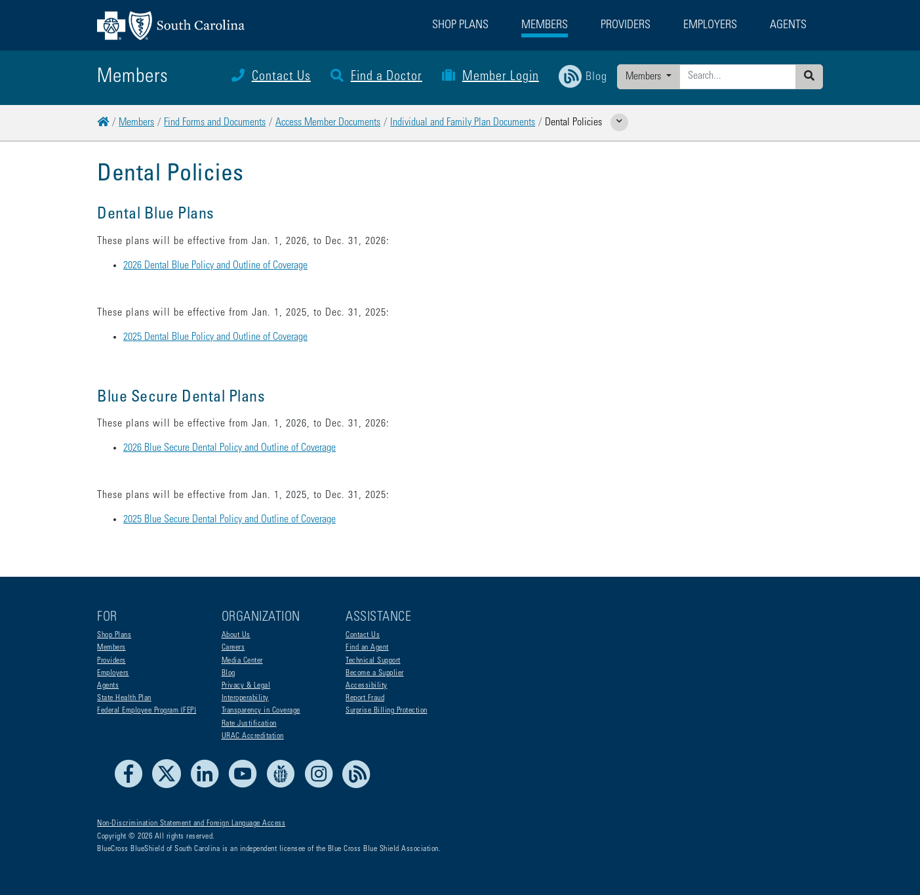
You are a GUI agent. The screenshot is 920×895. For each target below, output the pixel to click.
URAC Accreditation (253, 736)
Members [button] (544, 25)
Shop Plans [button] (460, 25)
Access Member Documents (327, 122)
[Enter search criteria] (737, 76)
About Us (236, 635)
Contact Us (271, 77)
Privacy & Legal (246, 686)
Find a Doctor (376, 77)
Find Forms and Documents (215, 122)
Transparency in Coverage (261, 711)
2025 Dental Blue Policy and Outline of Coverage (215, 337)
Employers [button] (710, 25)
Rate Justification (249, 724)
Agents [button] (788, 25)
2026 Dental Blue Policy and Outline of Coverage (215, 265)
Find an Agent (367, 648)
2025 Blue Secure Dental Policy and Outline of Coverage (229, 519)
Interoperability (245, 698)
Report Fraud (365, 698)
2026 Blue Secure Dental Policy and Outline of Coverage (229, 448)
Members (645, 77)
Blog (228, 673)
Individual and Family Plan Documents (462, 122)
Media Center (242, 661)
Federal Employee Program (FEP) (146, 711)
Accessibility (367, 686)
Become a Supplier (375, 673)
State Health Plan (124, 698)
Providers (111, 661)
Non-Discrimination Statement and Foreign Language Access (191, 823)
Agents (108, 686)
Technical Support (373, 661)
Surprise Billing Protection (387, 711)
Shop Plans (114, 635)
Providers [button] (625, 25)
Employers (113, 673)
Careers (233, 648)
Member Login (490, 77)
